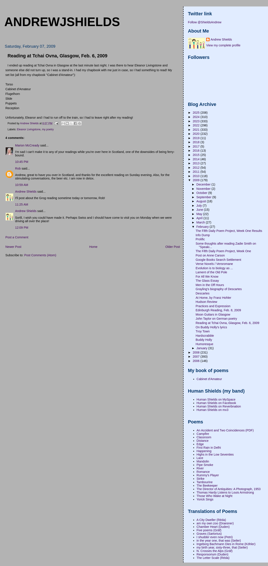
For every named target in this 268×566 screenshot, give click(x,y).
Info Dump (203, 235)
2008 (196, 352)
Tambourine (204, 482)
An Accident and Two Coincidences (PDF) (225, 430)
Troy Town (203, 331)
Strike (200, 478)
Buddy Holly (204, 339)
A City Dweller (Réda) (211, 520)
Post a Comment (16, 237)
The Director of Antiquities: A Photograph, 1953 (228, 489)
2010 (196, 176)
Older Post (172, 246)
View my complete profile (223, 45)
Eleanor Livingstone (29, 129)
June (200, 209)
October (202, 193)
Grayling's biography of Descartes (219, 289)
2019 (196, 138)
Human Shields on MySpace (215, 399)
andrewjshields (62, 22)
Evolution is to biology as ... (214, 268)
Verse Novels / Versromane (214, 264)
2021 (196, 129)
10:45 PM (21, 162)
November (204, 188)
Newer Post (13, 246)
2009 (196, 180)
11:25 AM (21, 204)
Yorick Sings (204, 499)
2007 (196, 356)
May (199, 214)
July (199, 205)
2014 (196, 159)
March (201, 222)
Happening (203, 451)
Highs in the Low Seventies (215, 454)
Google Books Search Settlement (218, 259)
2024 (196, 117)
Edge (200, 444)
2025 (196, 112)
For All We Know (207, 276)
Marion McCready (27, 145)
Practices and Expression (213, 306)
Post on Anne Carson (210, 255)
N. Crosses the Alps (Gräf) (214, 551)
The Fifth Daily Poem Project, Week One (223, 251)
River (200, 468)
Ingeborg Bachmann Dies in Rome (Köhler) (225, 544)
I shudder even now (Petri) (214, 537)
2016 (196, 150)
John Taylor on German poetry (216, 318)
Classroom (203, 437)
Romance (203, 471)
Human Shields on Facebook (216, 403)
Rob (18, 168)
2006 (196, 361)
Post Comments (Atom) (40, 255)
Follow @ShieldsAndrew (204, 22)
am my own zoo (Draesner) (215, 523)
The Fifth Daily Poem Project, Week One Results (229, 231)
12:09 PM (21, 227)
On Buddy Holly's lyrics (211, 327)
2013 (196, 163)
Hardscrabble (205, 335)
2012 (196, 167)
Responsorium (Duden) (212, 554)
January (202, 348)
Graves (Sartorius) (209, 533)
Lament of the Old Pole (211, 272)
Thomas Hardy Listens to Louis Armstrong (225, 492)
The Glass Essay (207, 280)
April (200, 218)
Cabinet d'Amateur (209, 379)
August (201, 201)
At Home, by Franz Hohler (213, 297)
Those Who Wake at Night (214, 496)
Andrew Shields (25, 191)
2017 (196, 146)
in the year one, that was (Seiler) (218, 540)
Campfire (202, 434)
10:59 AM (21, 185)
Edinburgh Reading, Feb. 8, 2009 (218, 310)
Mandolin (202, 461)
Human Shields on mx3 (212, 410)
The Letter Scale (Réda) (212, 558)
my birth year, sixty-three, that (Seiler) (222, 547)
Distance (202, 440)
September (204, 197)
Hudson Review (206, 301)
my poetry (48, 129)
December (204, 184)
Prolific (200, 239)
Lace (199, 458)
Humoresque (204, 344)
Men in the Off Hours (210, 285)
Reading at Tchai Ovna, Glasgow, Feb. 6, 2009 (227, 323)
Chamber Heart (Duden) (212, 526)
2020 (196, 133)
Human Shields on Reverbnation (218, 406)
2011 (196, 171)
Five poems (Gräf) (208, 530)
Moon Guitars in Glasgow (213, 314)
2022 (196, 125)
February (203, 226)
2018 (196, 142)
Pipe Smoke (204, 465)
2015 (196, 155)
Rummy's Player (207, 475)
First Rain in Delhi (208, 447)
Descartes (202, 293)
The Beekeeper (207, 485)
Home (93, 246)
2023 (196, 121)
